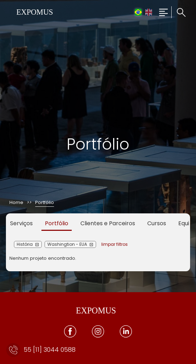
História (25, 244)
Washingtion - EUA (67, 244)
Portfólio (56, 223)
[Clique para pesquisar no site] (178, 12)
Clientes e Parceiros (107, 223)
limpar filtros (114, 244)
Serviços (21, 223)
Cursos (156, 223)
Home (16, 202)
